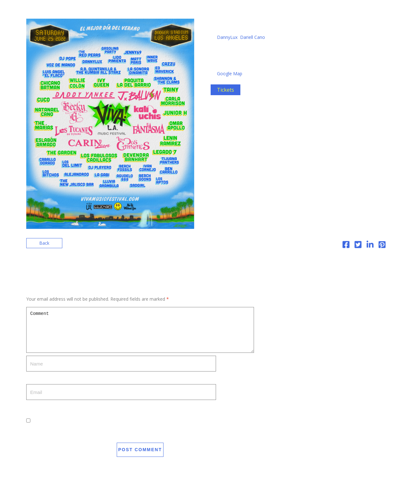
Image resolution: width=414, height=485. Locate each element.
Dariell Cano (252, 37)
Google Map (229, 74)
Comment (140, 330)
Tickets (225, 89)
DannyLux (227, 37)
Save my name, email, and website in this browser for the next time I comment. (107, 436)
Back (44, 243)
